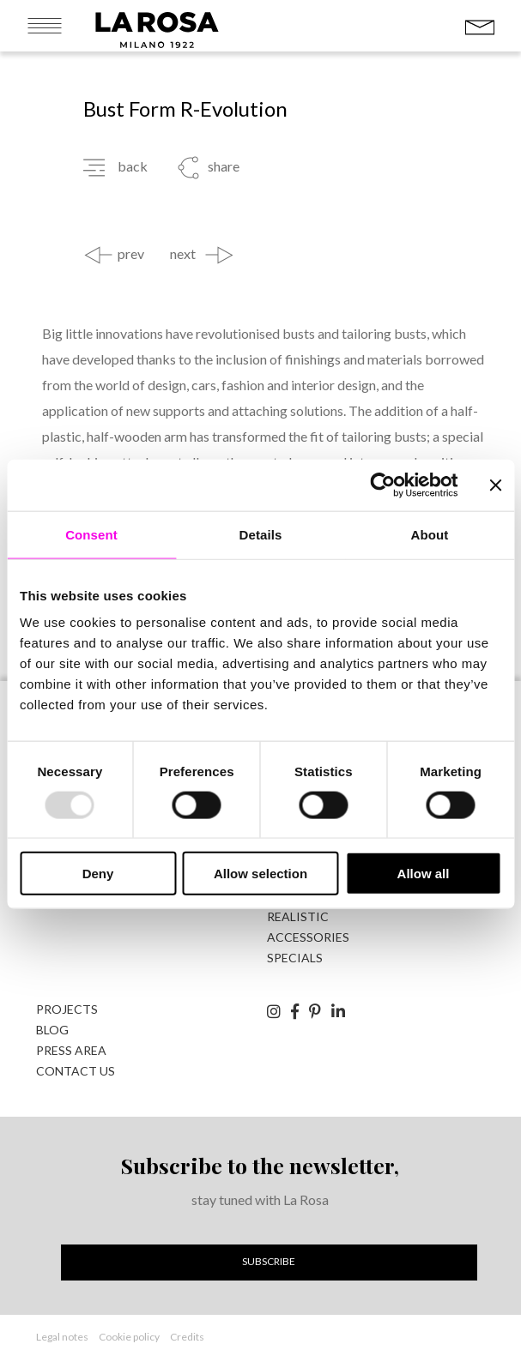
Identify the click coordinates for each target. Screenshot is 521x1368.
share (223, 166)
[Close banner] (495, 485)
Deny (98, 873)
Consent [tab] (91, 534)
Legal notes (62, 1336)
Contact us (75, 1071)
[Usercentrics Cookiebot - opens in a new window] (382, 484)
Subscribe (268, 1261)
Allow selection (260, 873)
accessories (308, 937)
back (133, 166)
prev (131, 254)
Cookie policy (129, 1336)
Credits (187, 1336)
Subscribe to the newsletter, (260, 1165)
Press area (71, 1050)
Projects (67, 1009)
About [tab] (430, 534)
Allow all (423, 873)
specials (295, 957)
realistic (298, 916)
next (183, 254)
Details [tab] (260, 534)
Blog (52, 1029)
